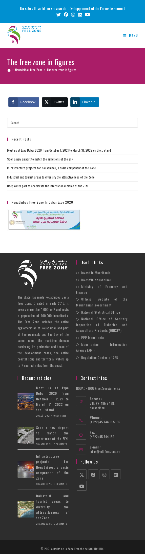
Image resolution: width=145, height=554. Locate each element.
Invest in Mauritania (96, 272)
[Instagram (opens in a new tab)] (73, 14)
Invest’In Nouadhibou (96, 279)
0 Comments (59, 415)
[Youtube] (82, 486)
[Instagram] (104, 474)
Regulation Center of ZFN (99, 357)
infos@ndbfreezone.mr (105, 451)
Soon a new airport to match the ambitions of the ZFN (40, 159)
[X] (82, 474)
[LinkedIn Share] (84, 102)
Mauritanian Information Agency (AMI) (101, 347)
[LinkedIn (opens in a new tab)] (80, 14)
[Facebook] (93, 474)
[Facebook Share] (23, 102)
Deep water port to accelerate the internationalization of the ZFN (47, 185)
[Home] (9, 69)
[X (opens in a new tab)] (58, 14)
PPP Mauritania (92, 337)
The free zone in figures (62, 69)
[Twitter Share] (55, 102)
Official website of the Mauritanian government (101, 302)
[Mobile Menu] (130, 35)
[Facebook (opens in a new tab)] (66, 14)
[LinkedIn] (116, 474)
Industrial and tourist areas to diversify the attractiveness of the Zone (51, 177)
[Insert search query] (72, 123)
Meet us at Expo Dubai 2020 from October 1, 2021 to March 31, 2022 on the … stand (59, 150)
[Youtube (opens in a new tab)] (86, 14)
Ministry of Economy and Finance (101, 289)
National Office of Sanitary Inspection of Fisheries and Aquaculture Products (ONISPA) (101, 324)
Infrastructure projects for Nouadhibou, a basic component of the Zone (51, 167)
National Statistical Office (100, 312)
